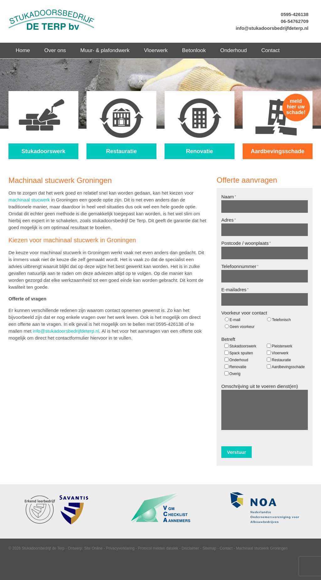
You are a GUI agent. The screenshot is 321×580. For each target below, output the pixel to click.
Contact (226, 548)
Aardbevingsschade (288, 367)
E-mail (235, 320)
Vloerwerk (280, 353)
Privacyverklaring (120, 548)
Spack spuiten (241, 353)
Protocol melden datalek (158, 548)
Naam (228, 196)
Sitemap (209, 548)
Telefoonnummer (239, 266)
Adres (228, 220)
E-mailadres (235, 289)
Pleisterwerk (282, 346)
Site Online (93, 548)
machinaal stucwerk (29, 199)
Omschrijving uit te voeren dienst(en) (259, 386)
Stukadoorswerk (242, 346)
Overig (234, 374)
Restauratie (281, 360)
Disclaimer (190, 548)
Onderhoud (238, 360)
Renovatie (237, 367)
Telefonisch (281, 320)
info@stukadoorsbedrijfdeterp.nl (272, 28)
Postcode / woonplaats (246, 243)
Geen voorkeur (242, 327)
